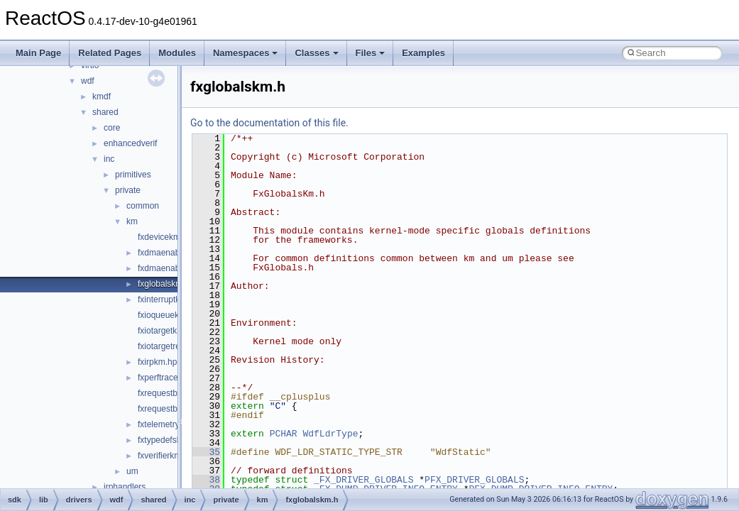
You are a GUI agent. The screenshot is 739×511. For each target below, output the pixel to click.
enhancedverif (130, 143)
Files (370, 53)
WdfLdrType (330, 433)
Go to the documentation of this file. (269, 122)
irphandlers (125, 487)
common (142, 206)
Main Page (38, 53)
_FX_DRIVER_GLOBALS (363, 479)
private (128, 190)
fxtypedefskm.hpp (171, 440)
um (132, 471)
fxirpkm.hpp (160, 362)
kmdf (101, 96)
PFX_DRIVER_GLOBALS (474, 479)
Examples (423, 53)
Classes (316, 53)
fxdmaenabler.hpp (171, 253)
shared (105, 112)
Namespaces (245, 53)
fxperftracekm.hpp (172, 378)
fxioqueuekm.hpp (170, 315)
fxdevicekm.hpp (167, 237)
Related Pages (109, 53)
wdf (87, 81)
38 (206, 479)
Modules (177, 53)
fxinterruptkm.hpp (171, 299)
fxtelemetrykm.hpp (172, 424)
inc (109, 159)
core (112, 128)
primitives (133, 175)
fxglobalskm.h (164, 284)
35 (206, 452)
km (132, 221)
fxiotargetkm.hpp (169, 331)
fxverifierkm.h (163, 456)
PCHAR (283, 433)
